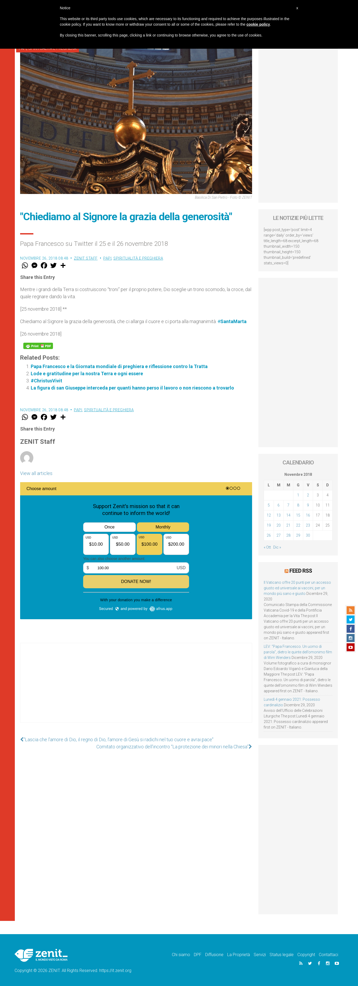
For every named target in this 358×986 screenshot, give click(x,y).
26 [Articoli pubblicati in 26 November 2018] (269, 535)
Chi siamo (181, 954)
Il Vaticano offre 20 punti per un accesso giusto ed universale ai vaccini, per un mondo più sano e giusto (297, 588)
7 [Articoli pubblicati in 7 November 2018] (288, 505)
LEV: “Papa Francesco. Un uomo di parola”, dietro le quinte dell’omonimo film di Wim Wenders (298, 652)
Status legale (282, 954)
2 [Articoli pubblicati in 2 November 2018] (308, 495)
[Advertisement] (136, 688)
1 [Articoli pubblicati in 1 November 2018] (298, 495)
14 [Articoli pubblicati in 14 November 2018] (288, 515)
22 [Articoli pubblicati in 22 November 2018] (298, 525)
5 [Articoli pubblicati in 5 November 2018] (269, 505)
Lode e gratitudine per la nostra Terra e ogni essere (87, 373)
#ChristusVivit (46, 380)
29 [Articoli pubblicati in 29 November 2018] (298, 535)
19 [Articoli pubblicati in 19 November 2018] (269, 525)
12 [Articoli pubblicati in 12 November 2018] (269, 515)
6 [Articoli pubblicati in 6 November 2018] (279, 505)
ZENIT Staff (86, 258)
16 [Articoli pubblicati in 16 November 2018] (308, 515)
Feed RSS (300, 571)
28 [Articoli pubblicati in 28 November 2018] (288, 535)
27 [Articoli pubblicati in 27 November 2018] (278, 535)
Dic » (277, 547)
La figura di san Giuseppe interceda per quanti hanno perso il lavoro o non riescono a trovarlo (132, 388)
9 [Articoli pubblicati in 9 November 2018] (308, 505)
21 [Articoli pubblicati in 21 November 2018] (288, 525)
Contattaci (328, 954)
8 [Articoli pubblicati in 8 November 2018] (298, 505)
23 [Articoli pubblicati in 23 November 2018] (308, 525)
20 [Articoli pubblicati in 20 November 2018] (278, 525)
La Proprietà (238, 954)
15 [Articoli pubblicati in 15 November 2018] (298, 515)
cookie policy (258, 24)
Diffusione (214, 954)
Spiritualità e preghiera (138, 258)
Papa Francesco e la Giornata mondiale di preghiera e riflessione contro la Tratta (119, 366)
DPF (198, 954)
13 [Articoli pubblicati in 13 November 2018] (278, 515)
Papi (107, 258)
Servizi (260, 954)
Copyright (306, 954)
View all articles (36, 473)
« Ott (267, 547)
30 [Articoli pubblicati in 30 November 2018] (308, 535)
